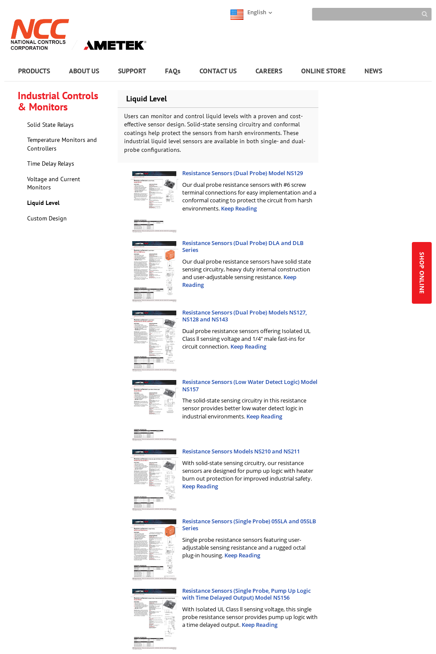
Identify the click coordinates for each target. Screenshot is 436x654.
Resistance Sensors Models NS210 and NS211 (241, 451)
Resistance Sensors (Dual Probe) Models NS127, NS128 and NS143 (244, 316)
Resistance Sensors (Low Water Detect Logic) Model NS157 (250, 385)
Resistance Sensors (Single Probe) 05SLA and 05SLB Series (249, 524)
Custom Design (47, 218)
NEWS (373, 70)
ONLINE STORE (323, 70)
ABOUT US (84, 70)
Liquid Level (43, 203)
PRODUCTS (34, 70)
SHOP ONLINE (422, 273)
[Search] (372, 14)
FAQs (173, 70)
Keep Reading (239, 208)
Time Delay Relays (50, 163)
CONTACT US (218, 70)
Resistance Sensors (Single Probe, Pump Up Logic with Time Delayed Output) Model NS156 (246, 594)
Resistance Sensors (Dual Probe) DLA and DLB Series (243, 246)
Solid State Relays (50, 125)
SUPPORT (132, 70)
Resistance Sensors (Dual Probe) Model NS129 (242, 173)
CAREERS (268, 70)
